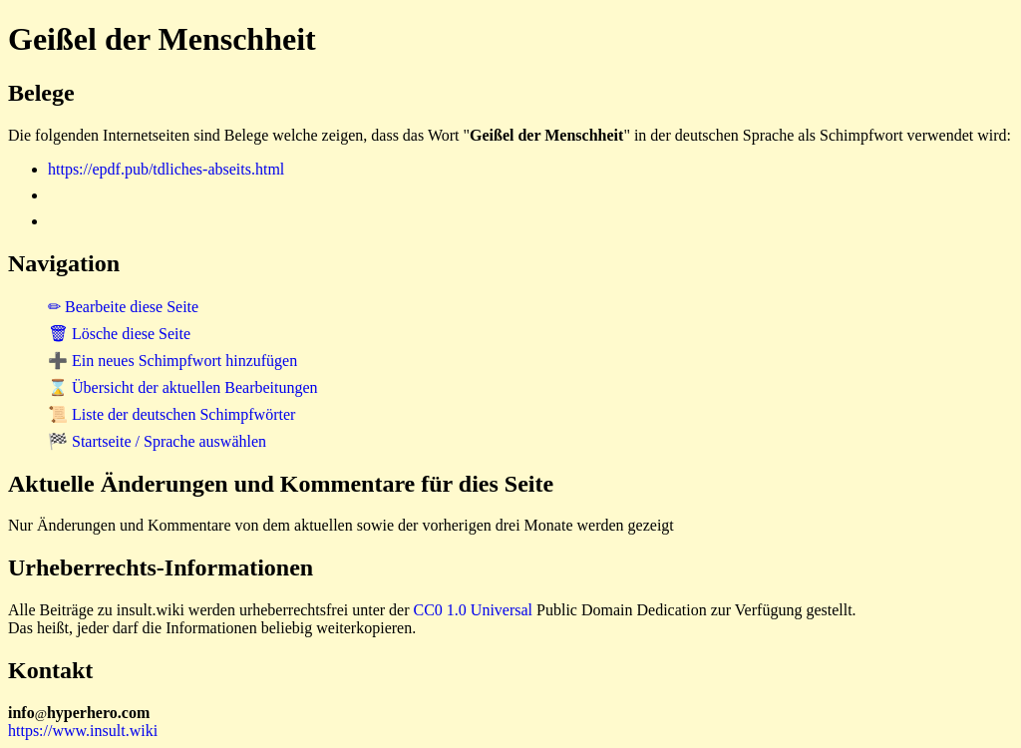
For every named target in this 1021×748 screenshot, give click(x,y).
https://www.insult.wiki (83, 730)
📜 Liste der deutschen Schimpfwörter (171, 414)
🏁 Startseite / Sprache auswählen (157, 441)
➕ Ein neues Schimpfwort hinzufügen (172, 360)
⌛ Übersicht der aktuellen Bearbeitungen (183, 387)
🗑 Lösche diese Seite (119, 333)
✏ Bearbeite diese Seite (123, 306)
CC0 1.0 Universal (473, 609)
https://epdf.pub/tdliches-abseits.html (166, 169)
